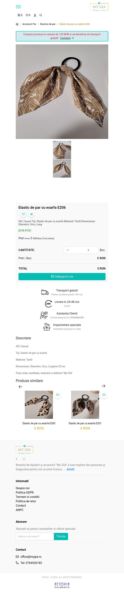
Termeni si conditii (27, 497)
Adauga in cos (62, 276)
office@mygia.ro (31, 556)
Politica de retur (26, 501)
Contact (21, 505)
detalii (70, 469)
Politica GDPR (25, 492)
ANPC (19, 510)
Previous (20, 386)
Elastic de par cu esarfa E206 (74, 24)
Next (104, 386)
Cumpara (67, 38)
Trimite (60, 536)
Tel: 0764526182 (31, 563)
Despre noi (23, 488)
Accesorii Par (29, 24)
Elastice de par (47, 24)
